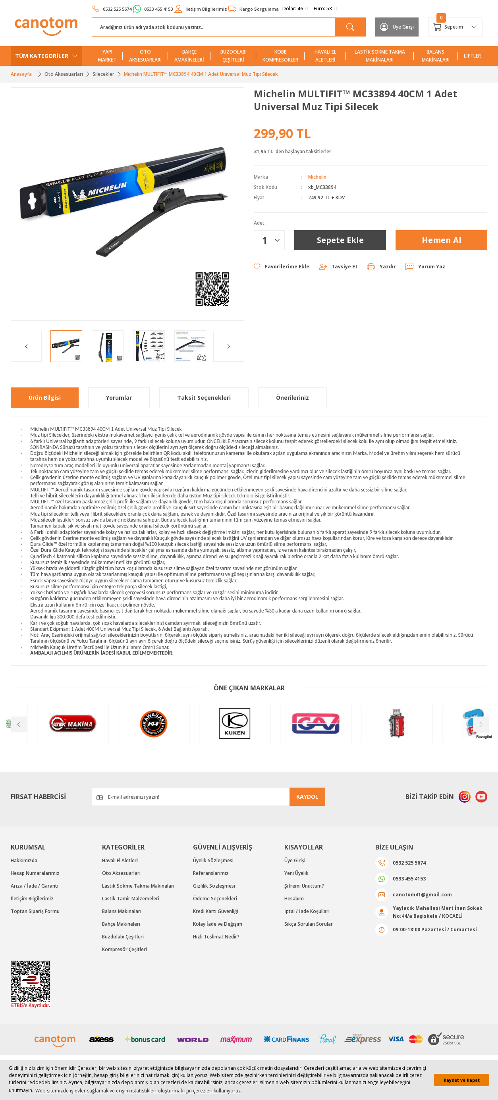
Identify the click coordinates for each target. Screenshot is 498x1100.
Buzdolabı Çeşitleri (123, 936)
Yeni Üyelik (296, 873)
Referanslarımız (211, 873)
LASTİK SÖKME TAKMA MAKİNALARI (380, 55)
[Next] (228, 346)
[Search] (229, 27)
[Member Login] (397, 27)
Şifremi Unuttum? (304, 885)
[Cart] (455, 27)
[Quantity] (269, 240)
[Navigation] (46, 56)
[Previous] (26, 346)
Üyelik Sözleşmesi (213, 860)
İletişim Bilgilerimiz (32, 898)
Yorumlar (119, 397)
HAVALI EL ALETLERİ (325, 55)
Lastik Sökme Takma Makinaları (138, 885)
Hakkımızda (24, 860)
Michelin (317, 176)
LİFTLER (472, 55)
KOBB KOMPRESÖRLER (280, 55)
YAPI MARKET (107, 55)
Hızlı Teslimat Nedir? (216, 936)
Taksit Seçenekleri (204, 397)
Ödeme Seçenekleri (215, 898)
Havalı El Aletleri (120, 860)
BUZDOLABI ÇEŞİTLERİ (233, 55)
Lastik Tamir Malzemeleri (130, 898)
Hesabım (294, 898)
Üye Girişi (294, 860)
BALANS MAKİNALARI (436, 55)
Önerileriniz (292, 397)
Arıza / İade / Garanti (34, 885)
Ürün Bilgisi (45, 397)
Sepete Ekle (340, 240)
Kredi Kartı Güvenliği (215, 911)
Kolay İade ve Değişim (217, 924)
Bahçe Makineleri (121, 924)
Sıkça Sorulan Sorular (308, 924)
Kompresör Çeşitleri (124, 949)
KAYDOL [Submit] (307, 796)
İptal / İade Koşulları (307, 911)
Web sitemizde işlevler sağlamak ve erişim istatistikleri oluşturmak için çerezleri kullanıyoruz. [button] (138, 1090)
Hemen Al (441, 240)
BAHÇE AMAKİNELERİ (189, 55)
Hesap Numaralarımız (35, 873)
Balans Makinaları (121, 911)
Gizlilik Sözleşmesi (214, 885)
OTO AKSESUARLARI (145, 55)
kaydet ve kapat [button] (462, 1080)
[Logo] (46, 27)
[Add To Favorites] (281, 267)
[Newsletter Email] (208, 797)
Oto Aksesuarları (121, 873)
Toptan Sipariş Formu (35, 911)
